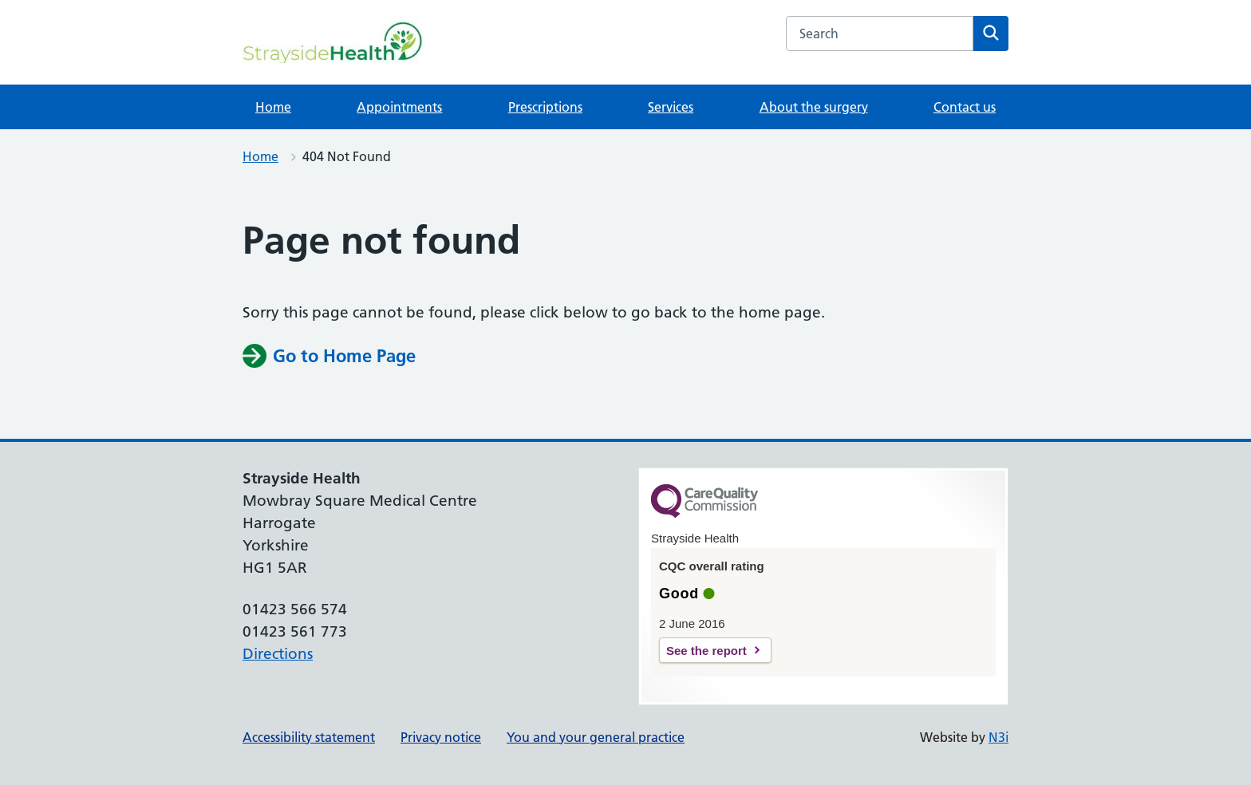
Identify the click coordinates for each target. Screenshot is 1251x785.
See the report (706, 650)
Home (273, 107)
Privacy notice (441, 737)
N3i (998, 737)
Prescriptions (545, 107)
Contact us (964, 107)
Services (670, 107)
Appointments (399, 107)
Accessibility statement (309, 737)
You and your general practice (596, 737)
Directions (278, 654)
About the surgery (814, 107)
